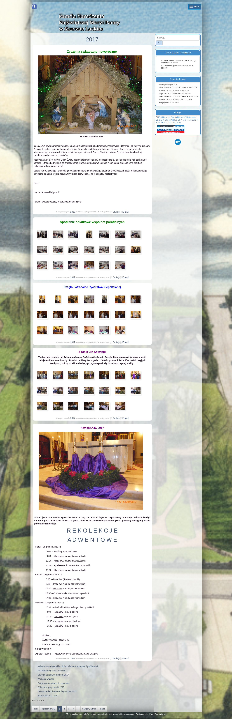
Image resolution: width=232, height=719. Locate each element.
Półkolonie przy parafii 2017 (51, 687)
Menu (194, 6)
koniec (102, 709)
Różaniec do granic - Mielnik (51, 670)
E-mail (124, 212)
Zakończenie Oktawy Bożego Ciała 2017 (57, 691)
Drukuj (114, 212)
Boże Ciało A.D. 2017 (48, 695)
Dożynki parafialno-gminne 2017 (53, 675)
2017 (72, 212)
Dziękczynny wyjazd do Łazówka (53, 683)
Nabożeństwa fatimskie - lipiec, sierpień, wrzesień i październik (68, 666)
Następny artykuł (89, 709)
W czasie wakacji (46, 679)
